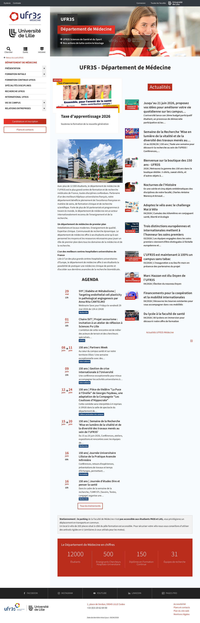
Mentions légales (182, 614)
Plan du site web (181, 611)
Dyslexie (7, 3)
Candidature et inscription (25, 121)
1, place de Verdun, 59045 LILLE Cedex (106, 604)
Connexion (141, 3)
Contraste (17, 3)
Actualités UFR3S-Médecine (160, 332)
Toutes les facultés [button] (158, 3)
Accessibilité (180, 604)
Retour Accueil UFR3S (14, 57)
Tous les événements (90, 506)
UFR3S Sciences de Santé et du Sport (81, 39)
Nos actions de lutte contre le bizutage (82, 43)
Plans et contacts (25, 129)
